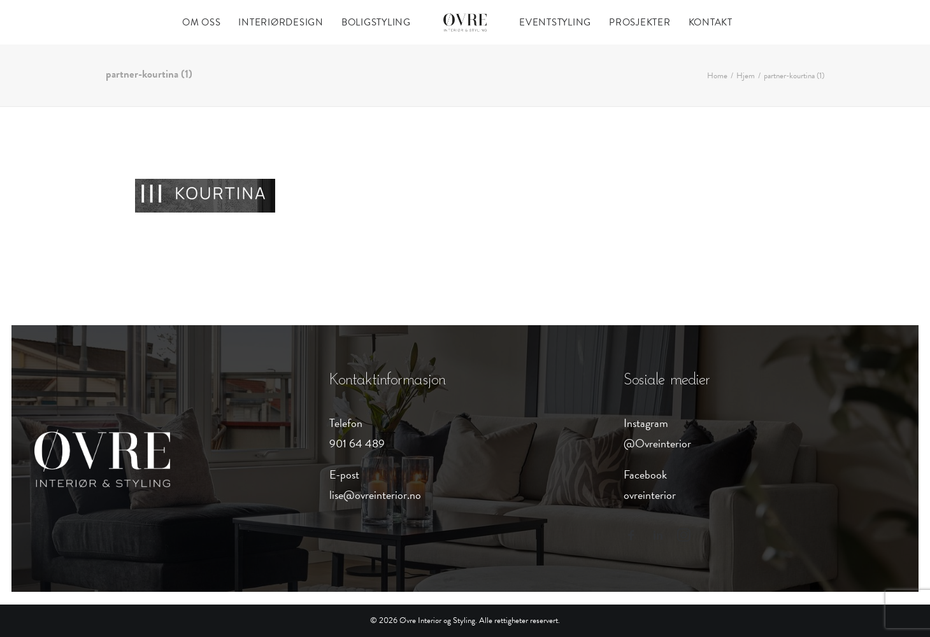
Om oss (201, 22)
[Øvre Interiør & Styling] (465, 22)
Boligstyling (376, 22)
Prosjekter (640, 22)
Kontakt (711, 22)
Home (717, 75)
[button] (631, 537)
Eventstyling (555, 22)
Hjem (745, 75)
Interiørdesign (281, 22)
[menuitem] (201, 22)
